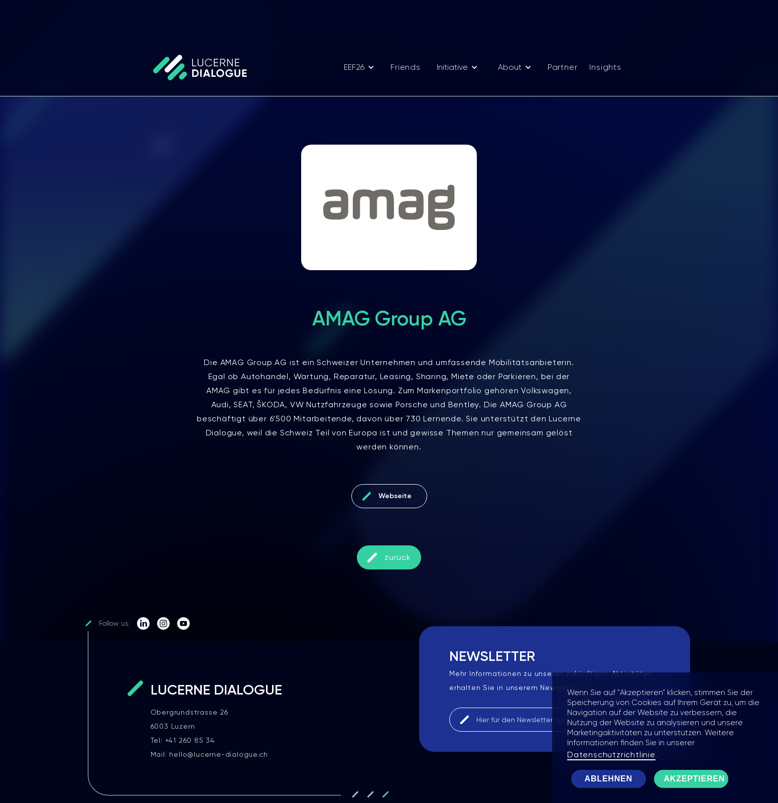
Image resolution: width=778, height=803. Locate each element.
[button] (359, 67)
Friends (406, 67)
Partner (563, 67)
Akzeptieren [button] (694, 778)
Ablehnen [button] (608, 778)
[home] (205, 67)
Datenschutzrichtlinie (611, 754)
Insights (605, 67)
